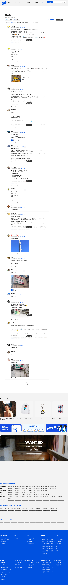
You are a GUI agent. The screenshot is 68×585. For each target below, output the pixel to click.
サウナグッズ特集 (59, 539)
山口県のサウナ (39, 496)
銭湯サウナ (27, 522)
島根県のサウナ (18, 496)
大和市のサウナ (32, 510)
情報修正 (60, 12)
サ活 (19, 2)
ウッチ (12, 131)
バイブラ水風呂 (47, 522)
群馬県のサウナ (25, 488)
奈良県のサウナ (39, 494)
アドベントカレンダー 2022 (47, 545)
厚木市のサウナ (25, 510)
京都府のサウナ (18, 494)
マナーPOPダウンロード (47, 567)
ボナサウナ (32, 522)
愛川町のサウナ (53, 512)
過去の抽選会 (31, 543)
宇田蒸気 (51, 11)
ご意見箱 (57, 565)
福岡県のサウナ (11, 500)
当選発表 (30, 541)
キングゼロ (13, 167)
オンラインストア (59, 538)
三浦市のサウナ (11, 510)
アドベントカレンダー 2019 (47, 550)
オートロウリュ (14, 522)
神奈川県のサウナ (53, 488)
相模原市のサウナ (17, 508)
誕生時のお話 (17, 564)
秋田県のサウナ (39, 486)
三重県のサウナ (32, 492)
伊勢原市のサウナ (38, 510)
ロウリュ (1, 522)
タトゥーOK (53, 522)
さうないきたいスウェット (61, 545)
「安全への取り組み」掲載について (48, 571)
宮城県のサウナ (32, 486)
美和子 (12, 359)
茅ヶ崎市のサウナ (3, 510)
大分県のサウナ (39, 500)
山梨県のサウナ (39, 490)
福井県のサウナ (32, 490)
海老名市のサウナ (46, 510)
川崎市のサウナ (10, 508)
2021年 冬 (58, 550)
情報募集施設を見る (34, 455)
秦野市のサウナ (18, 510)
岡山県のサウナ (25, 496)
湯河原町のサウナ (45, 512)
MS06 (12, 269)
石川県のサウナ (25, 490)
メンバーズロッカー (32, 564)
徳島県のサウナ (46, 496)
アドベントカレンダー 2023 (47, 543)
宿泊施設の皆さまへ (46, 564)
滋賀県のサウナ (11, 494)
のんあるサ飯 (3, 564)
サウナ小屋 (16, 524)
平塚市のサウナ (32, 508)
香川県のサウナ (53, 496)
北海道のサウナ (11, 486)
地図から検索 (3, 541)
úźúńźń (12, 344)
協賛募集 (30, 545)
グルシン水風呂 (21, 522)
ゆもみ (12, 65)
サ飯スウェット (59, 543)
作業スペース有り (3, 524)
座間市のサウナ (54, 510)
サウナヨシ (13, 351)
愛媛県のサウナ (60, 496)
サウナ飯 (21, 27)
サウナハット (58, 541)
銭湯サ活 (22, 49)
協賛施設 (30, 565)
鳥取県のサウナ (11, 496)
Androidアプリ (18, 567)
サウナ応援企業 (4, 574)
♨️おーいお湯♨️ (14, 235)
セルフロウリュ (7, 522)
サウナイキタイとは (19, 562)
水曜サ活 (21, 132)
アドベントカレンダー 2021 (47, 546)
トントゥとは (31, 539)
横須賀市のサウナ (25, 508)
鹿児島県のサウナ (53, 500)
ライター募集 (44, 553)
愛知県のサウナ (25, 492)
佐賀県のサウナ (18, 500)
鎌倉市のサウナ (39, 508)
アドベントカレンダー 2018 (47, 551)
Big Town (13, 322)
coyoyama (13, 213)
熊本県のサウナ (32, 500)
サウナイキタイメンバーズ (33, 562)
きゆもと (13, 206)
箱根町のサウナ (38, 512)
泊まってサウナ (4, 578)
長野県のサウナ (46, 490)
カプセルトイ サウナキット (6, 572)
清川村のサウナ (3, 514)
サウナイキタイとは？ (12, 2)
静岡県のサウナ (18, 492)
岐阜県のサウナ (11, 492)
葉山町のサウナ (11, 512)
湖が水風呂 (21, 524)
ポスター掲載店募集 (46, 565)
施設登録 (28, 2)
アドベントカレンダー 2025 (47, 539)
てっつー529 (13, 301)
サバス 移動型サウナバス (6, 569)
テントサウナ (10, 524)
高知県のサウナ (11, 498)
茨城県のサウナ (11, 488)
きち (12, 257)
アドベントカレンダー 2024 (47, 541)
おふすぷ (13, 48)
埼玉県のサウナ (32, 488)
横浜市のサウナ (3, 508)
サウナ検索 (3, 538)
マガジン (23, 2)
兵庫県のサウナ (32, 494)
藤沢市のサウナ (46, 508)
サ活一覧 (16, 538)
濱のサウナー (14, 109)
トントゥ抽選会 (35, 2)
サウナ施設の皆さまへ (46, 562)
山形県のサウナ (46, 486)
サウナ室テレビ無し (39, 522)
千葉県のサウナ (39, 488)
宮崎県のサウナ (46, 500)
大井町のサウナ (25, 512)
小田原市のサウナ (53, 508)
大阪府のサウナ (25, 494)
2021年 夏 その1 (59, 546)
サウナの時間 (3, 576)
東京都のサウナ (46, 488)
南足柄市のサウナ (3, 512)
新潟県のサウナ (11, 490)
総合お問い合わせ (59, 564)
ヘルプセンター (59, 562)
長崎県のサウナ (25, 500)
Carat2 (12, 88)
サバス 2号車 (3, 571)
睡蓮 (12, 145)
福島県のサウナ (53, 486)
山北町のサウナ (32, 512)
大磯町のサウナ (18, 512)
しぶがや (13, 26)
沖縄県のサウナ (60, 500)
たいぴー (13, 293)
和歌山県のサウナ (46, 494)
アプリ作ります (4, 565)
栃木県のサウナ (18, 488)
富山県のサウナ (18, 490)
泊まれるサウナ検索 (5, 539)
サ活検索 (3, 543)
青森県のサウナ (18, 486)
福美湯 (8, 14)
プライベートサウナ (28, 524)
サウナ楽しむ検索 (4, 567)
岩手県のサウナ (25, 486)
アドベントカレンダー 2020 (47, 548)
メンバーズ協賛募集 (46, 569)
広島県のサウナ (32, 496)
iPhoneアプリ (17, 565)
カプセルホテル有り (60, 522)
